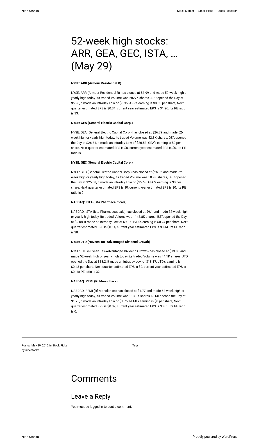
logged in (96, 407)
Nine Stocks (30, 11)
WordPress (229, 436)
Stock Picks (59, 345)
